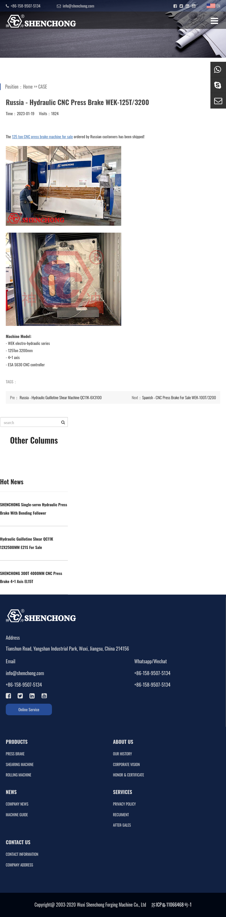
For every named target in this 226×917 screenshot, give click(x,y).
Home (28, 86)
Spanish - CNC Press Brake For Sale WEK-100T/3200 (179, 397)
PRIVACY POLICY (124, 804)
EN (213, 6)
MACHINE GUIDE (17, 814)
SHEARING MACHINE (19, 764)
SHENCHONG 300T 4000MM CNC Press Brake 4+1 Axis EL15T (31, 577)
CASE (42, 86)
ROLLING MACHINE (18, 775)
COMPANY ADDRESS (19, 865)
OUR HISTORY (122, 754)
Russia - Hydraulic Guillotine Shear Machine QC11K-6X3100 (61, 397)
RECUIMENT (121, 814)
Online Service (29, 709)
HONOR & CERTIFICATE (128, 775)
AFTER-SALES (122, 825)
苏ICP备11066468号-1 (171, 904)
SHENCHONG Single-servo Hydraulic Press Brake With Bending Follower (33, 508)
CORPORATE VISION (126, 764)
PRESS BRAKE (15, 754)
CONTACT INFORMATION (22, 854)
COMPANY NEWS (17, 804)
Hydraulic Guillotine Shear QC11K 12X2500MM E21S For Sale (26, 543)
